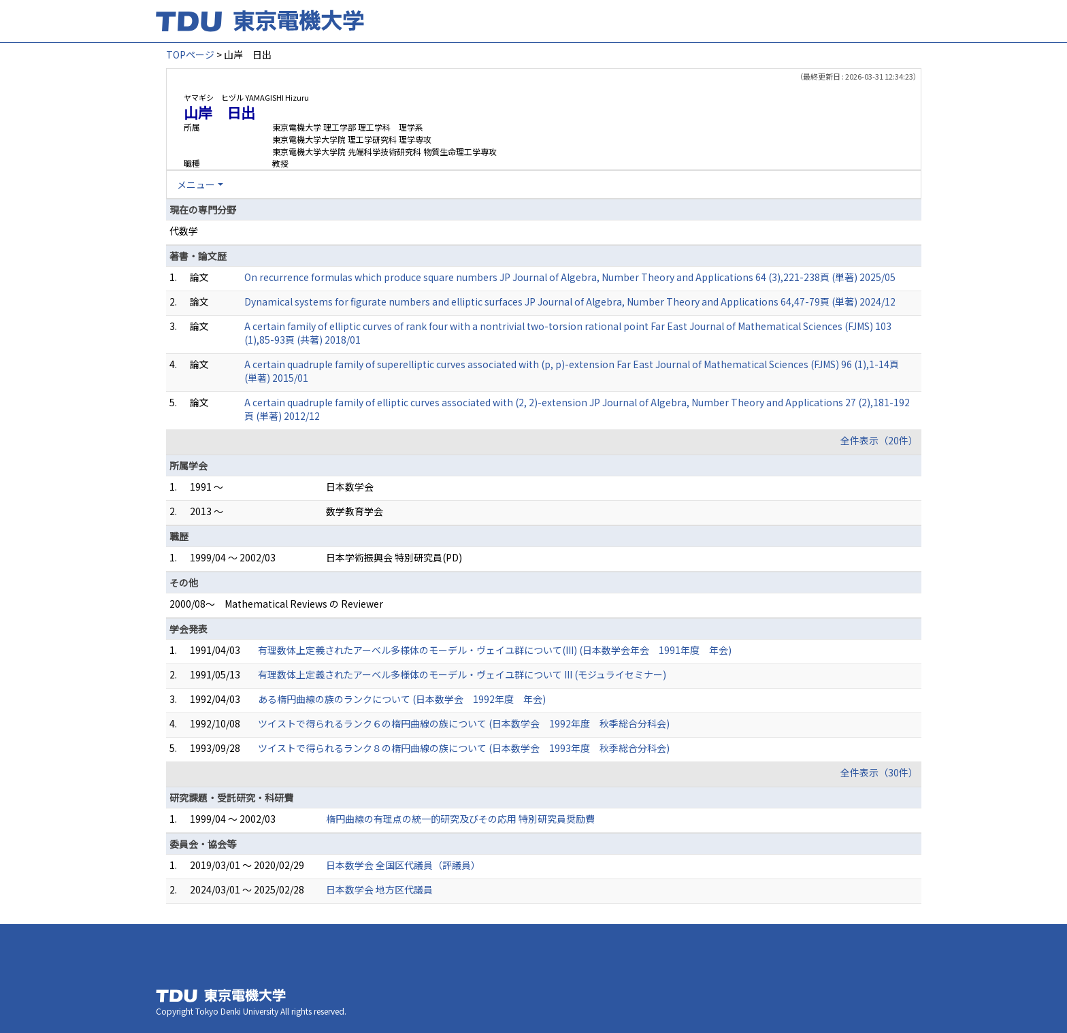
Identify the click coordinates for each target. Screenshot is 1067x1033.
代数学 (183, 230)
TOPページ (190, 54)
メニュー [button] (196, 184)
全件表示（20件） (879, 440)
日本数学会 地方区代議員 (379, 889)
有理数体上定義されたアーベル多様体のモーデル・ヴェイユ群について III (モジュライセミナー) (462, 674)
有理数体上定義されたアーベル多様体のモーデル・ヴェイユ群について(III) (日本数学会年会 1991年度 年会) (495, 650)
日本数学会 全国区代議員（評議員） (403, 865)
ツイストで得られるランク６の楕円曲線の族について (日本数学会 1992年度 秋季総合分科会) (464, 723)
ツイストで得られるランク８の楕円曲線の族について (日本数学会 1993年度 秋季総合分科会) (464, 748)
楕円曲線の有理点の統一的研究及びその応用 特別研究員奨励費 (460, 818)
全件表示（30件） (879, 772)
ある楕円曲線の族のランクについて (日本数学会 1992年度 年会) (402, 699)
